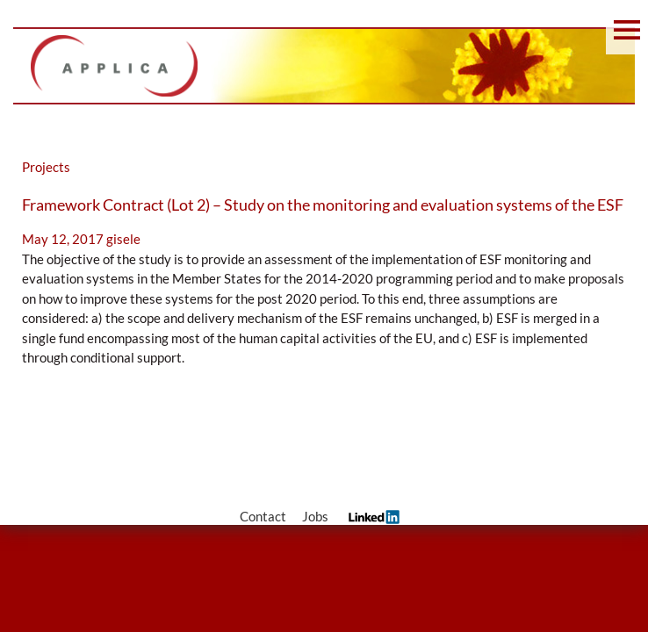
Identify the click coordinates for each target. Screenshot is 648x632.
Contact (263, 516)
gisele (123, 239)
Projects (46, 167)
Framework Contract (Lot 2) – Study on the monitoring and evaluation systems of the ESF (322, 204)
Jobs (315, 516)
